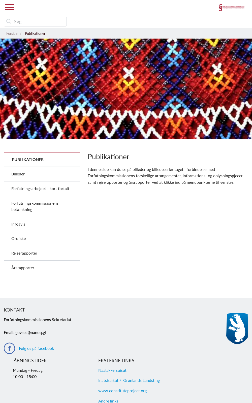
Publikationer (35, 33)
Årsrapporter (22, 267)
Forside (11, 33)
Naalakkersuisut (112, 370)
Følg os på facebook (36, 348)
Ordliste (18, 238)
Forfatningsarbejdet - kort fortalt (40, 188)
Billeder (18, 173)
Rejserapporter (24, 253)
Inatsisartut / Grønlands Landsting (129, 380)
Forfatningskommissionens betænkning (34, 206)
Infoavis (18, 224)
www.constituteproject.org (122, 390)
